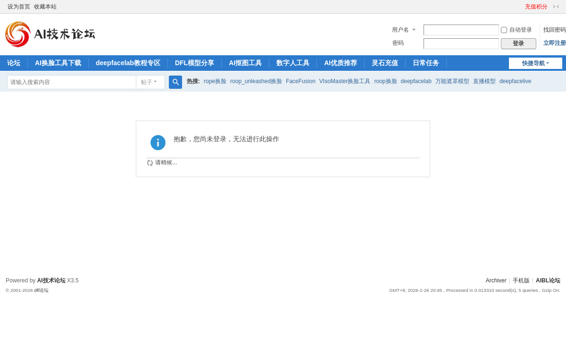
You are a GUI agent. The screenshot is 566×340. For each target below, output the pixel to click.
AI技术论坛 (51, 280)
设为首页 (19, 6)
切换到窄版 (556, 6)
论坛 (13, 63)
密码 (398, 43)
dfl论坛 (41, 290)
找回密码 (554, 29)
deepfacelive (515, 81)
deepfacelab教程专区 (128, 63)
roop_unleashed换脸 (256, 81)
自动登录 (516, 29)
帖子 (146, 82)
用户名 (400, 29)
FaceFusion (301, 81)
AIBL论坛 (548, 280)
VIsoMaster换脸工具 (345, 81)
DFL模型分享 (194, 63)
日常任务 (426, 63)
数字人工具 (292, 63)
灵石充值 (385, 63)
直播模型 (484, 81)
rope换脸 (215, 81)
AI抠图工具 (245, 63)
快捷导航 (533, 63)
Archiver (496, 280)
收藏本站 (45, 6)
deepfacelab (416, 81)
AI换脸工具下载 (58, 63)
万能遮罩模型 (452, 81)
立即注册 (554, 43)
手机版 (521, 280)
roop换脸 (386, 81)
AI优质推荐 (340, 63)
